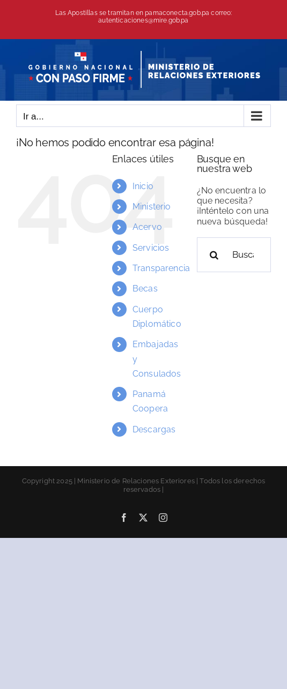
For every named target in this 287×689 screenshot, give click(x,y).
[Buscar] (214, 254)
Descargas (154, 429)
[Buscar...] (234, 254)
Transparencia (161, 268)
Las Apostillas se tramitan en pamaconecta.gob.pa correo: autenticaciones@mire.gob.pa (143, 16)
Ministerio (152, 206)
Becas (145, 288)
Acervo (147, 227)
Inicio (143, 186)
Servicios (151, 248)
